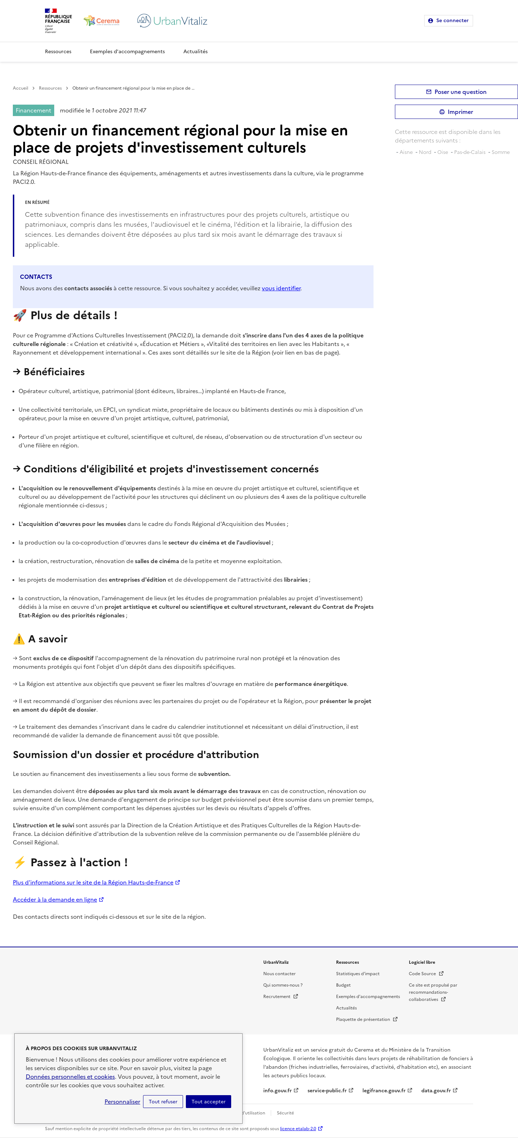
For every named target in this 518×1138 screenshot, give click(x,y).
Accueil (20, 88)
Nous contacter (279, 974)
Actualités (195, 51)
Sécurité (285, 1113)
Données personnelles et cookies (70, 1076)
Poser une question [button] (461, 91)
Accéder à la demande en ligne (55, 899)
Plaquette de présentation (367, 1019)
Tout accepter (208, 1101)
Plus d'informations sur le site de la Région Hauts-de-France (93, 882)
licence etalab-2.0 (298, 1129)
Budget (343, 985)
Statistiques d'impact (358, 974)
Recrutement (281, 996)
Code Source (426, 974)
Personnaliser (122, 1101)
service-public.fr (327, 1090)
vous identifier (281, 288)
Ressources (58, 51)
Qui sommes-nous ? (283, 985)
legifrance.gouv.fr (384, 1090)
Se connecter (452, 20)
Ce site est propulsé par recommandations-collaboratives (433, 992)
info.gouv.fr (277, 1090)
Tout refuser (163, 1101)
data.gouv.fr (436, 1090)
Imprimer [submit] (460, 111)
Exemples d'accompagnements (127, 51)
